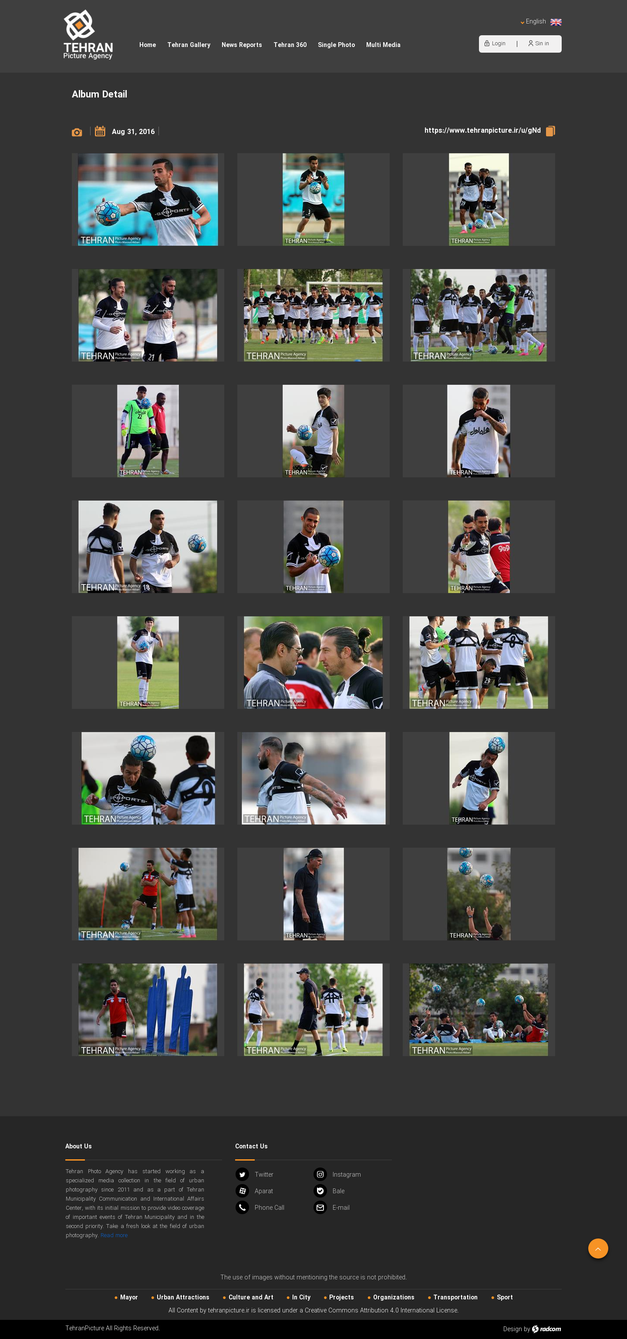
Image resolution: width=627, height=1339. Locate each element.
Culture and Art (251, 1297)
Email (332, 1207)
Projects (341, 1297)
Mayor (129, 1297)
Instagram (337, 1174)
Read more (114, 1235)
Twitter (254, 1174)
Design (512, 1329)
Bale (329, 1191)
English (541, 22)
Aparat (254, 1191)
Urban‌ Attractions (183, 1297)
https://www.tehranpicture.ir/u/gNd (483, 130)
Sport (505, 1297)
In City (301, 1297)
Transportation (455, 1297)
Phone (260, 1207)
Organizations (394, 1297)
